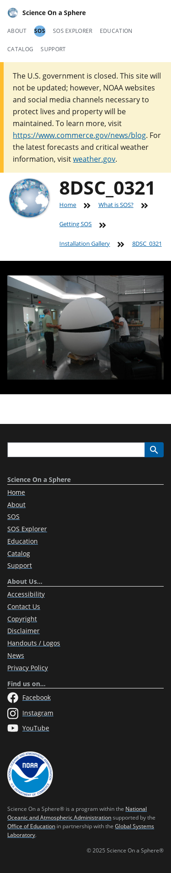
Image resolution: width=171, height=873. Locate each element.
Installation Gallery (84, 243)
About (17, 31)
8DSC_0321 (147, 243)
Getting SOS (75, 224)
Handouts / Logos (33, 643)
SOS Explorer (73, 31)
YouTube (28, 728)
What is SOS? (116, 205)
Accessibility (26, 594)
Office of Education (31, 826)
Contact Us (23, 606)
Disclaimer (23, 630)
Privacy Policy (27, 667)
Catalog (20, 49)
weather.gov (94, 159)
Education (116, 31)
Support (53, 49)
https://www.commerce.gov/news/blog (79, 135)
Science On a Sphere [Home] (46, 12)
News (15, 655)
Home (67, 205)
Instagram (30, 713)
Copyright (22, 618)
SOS (40, 31)
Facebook (29, 697)
